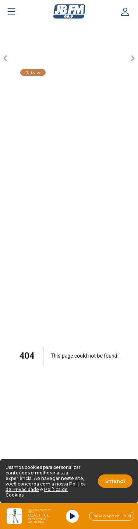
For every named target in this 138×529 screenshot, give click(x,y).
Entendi (115, 481)
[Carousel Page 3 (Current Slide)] (57, 28)
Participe (32, 72)
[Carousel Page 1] (11, 28)
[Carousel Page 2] (34, 28)
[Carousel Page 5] (103, 28)
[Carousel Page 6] (126, 28)
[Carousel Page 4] (80, 28)
